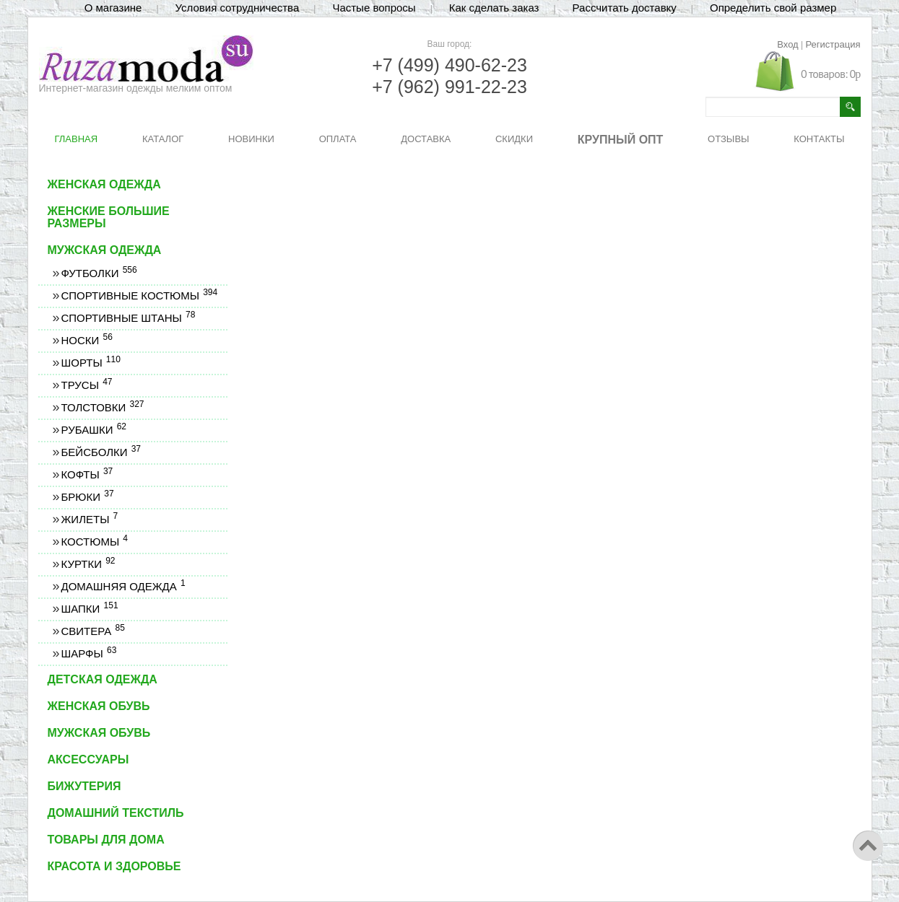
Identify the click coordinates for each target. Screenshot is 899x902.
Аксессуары (88, 759)
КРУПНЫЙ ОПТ (621, 139)
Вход (787, 44)
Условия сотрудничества (237, 7)
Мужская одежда (105, 250)
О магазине (113, 7)
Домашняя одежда (123, 586)
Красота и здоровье (114, 866)
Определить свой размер (773, 7)
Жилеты (89, 519)
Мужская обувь (99, 733)
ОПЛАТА (338, 138)
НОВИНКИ (251, 138)
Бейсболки (101, 452)
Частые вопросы (373, 7)
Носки (86, 340)
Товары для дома (106, 839)
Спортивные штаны (128, 318)
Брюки (87, 497)
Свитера (92, 631)
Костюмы (94, 541)
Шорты (90, 362)
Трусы (86, 385)
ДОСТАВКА (426, 138)
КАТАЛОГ (162, 138)
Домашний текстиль (116, 813)
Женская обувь (99, 706)
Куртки (88, 564)
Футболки (98, 273)
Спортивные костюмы (139, 295)
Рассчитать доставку (625, 7)
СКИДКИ (514, 138)
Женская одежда (104, 184)
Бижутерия (84, 786)
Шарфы (88, 653)
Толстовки (102, 407)
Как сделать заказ (494, 7)
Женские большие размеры (109, 217)
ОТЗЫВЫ (728, 138)
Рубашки (93, 430)
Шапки (89, 609)
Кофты (87, 474)
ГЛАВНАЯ (76, 138)
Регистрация (833, 44)
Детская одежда (102, 679)
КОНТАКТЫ (819, 138)
